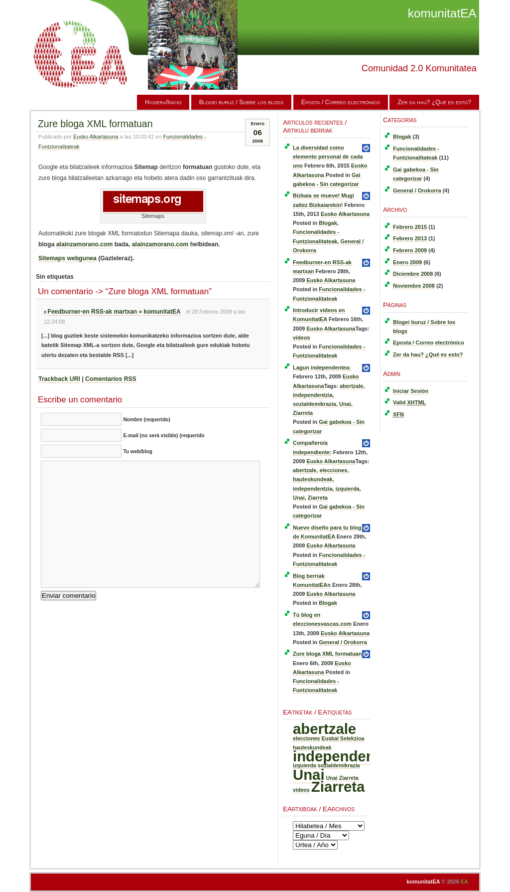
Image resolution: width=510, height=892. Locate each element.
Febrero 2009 (410, 250)
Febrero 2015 (410, 227)
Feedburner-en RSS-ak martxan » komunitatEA (114, 311)
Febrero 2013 (410, 238)
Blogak (328, 223)
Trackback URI (59, 378)
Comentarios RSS (110, 378)
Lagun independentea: (322, 367)
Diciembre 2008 (413, 274)
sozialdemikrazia (314, 404)
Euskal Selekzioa (343, 738)
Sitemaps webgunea (67, 258)
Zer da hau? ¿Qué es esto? (434, 102)
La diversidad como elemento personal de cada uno (328, 157)
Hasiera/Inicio (163, 102)
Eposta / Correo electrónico (340, 102)
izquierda (348, 489)
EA (464, 882)
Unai (345, 404)
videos (301, 338)
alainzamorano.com (84, 244)
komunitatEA (442, 13)
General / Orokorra (343, 642)
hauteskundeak (313, 479)
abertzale (351, 386)
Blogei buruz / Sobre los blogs (241, 102)
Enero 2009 (407, 262)
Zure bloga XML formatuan (95, 123)
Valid (409, 402)
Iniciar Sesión (410, 391)
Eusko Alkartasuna (96, 137)
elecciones (334, 470)
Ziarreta (303, 413)
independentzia (313, 395)
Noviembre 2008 (414, 286)
